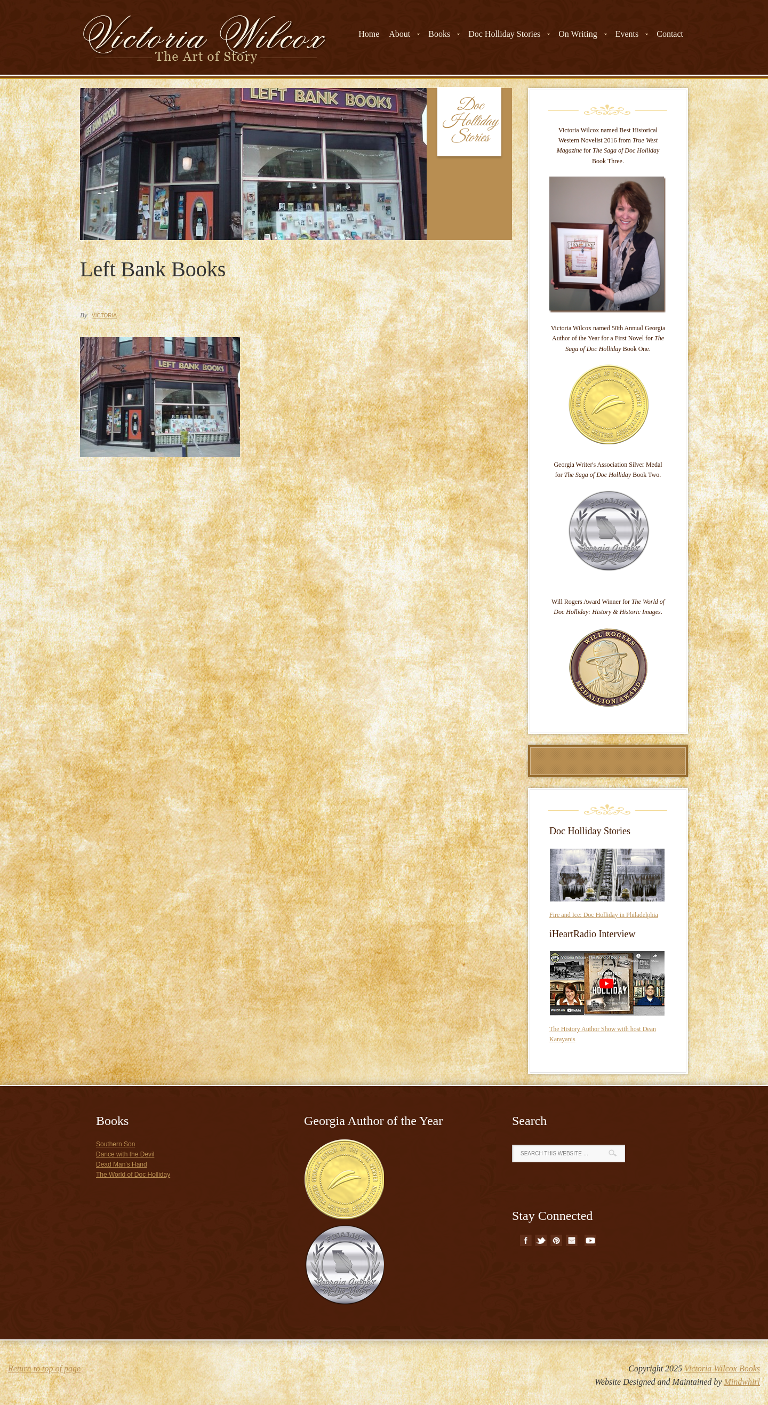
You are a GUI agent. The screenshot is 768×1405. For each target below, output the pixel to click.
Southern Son (115, 1144)
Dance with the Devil (125, 1154)
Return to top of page (44, 1368)
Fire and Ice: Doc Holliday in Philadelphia (603, 915)
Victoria (104, 315)
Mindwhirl (742, 1381)
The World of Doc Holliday (133, 1174)
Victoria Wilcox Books (722, 1368)
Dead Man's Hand (121, 1164)
